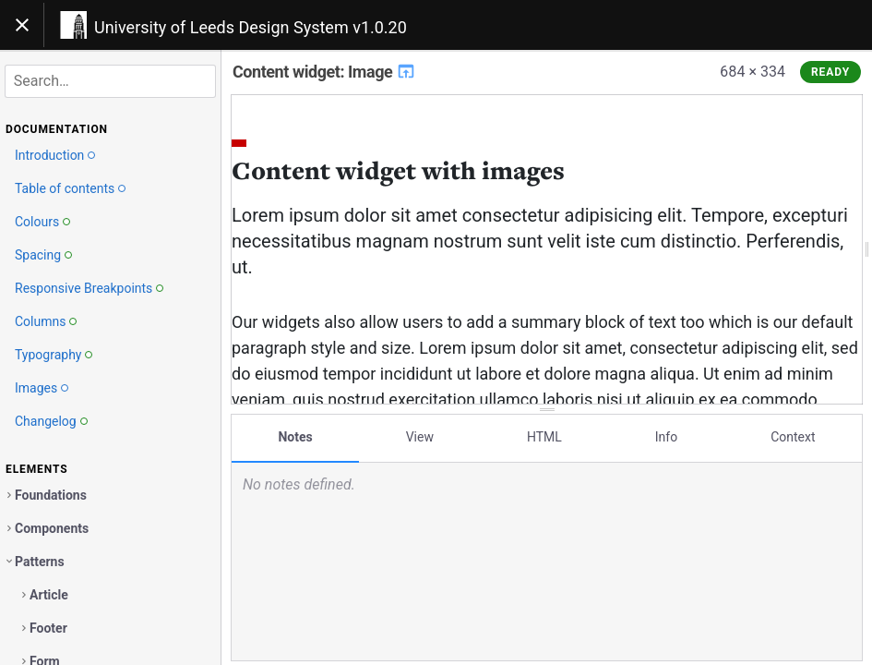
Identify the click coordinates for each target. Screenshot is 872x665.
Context (792, 436)
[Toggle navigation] (22, 25)
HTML (544, 436)
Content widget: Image (324, 71)
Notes (295, 436)
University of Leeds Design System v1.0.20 (250, 27)
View (420, 436)
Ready (830, 72)
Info (666, 436)
